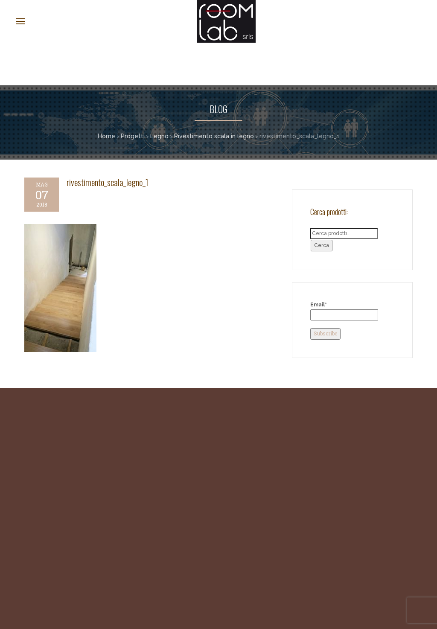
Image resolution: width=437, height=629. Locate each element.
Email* (344, 311)
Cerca (321, 245)
